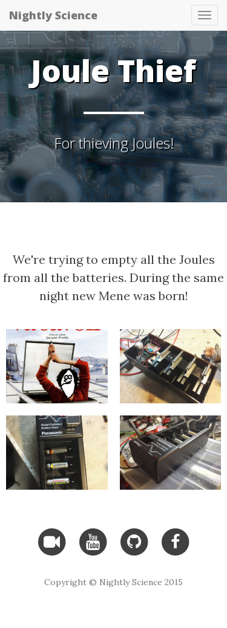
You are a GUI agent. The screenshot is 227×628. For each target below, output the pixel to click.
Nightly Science (53, 15)
